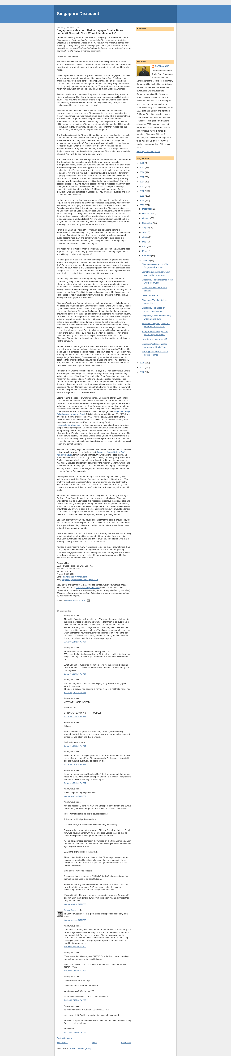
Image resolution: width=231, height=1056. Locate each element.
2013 (142, 186)
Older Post (126, 1042)
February (146, 255)
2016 (142, 172)
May (144, 242)
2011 (142, 196)
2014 (142, 182)
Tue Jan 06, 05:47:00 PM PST (75, 1032)
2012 (142, 191)
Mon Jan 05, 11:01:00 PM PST (75, 920)
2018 (142, 163)
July (144, 232)
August (145, 227)
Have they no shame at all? (154, 339)
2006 (142, 372)
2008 (142, 363)
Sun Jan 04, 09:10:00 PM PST (75, 764)
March (145, 251)
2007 (142, 367)
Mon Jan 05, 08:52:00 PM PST (75, 904)
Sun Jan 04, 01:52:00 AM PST (75, 642)
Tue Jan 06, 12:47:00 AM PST (75, 947)
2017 (142, 167)
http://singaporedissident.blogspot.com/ (80, 579)
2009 (142, 205)
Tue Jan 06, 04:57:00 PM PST (75, 1000)
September (147, 223)
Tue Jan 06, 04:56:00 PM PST (75, 971)
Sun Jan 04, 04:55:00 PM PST (75, 716)
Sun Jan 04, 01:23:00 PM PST (75, 693)
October (146, 218)
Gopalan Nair (162, 66)
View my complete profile (148, 151)
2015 (142, 177)
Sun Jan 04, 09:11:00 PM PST (75, 783)
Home (94, 1042)
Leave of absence (150, 295)
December (147, 209)
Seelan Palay (70, 910)
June (144, 237)
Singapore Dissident (78, 13)
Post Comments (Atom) (80, 1048)
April (144, 246)
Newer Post (62, 1042)
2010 (142, 200)
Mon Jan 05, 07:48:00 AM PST (75, 796)
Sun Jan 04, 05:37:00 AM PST (75, 674)
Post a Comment (64, 1038)
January (146, 260)
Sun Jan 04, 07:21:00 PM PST (75, 746)
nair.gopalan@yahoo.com (69, 425)
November (147, 213)
